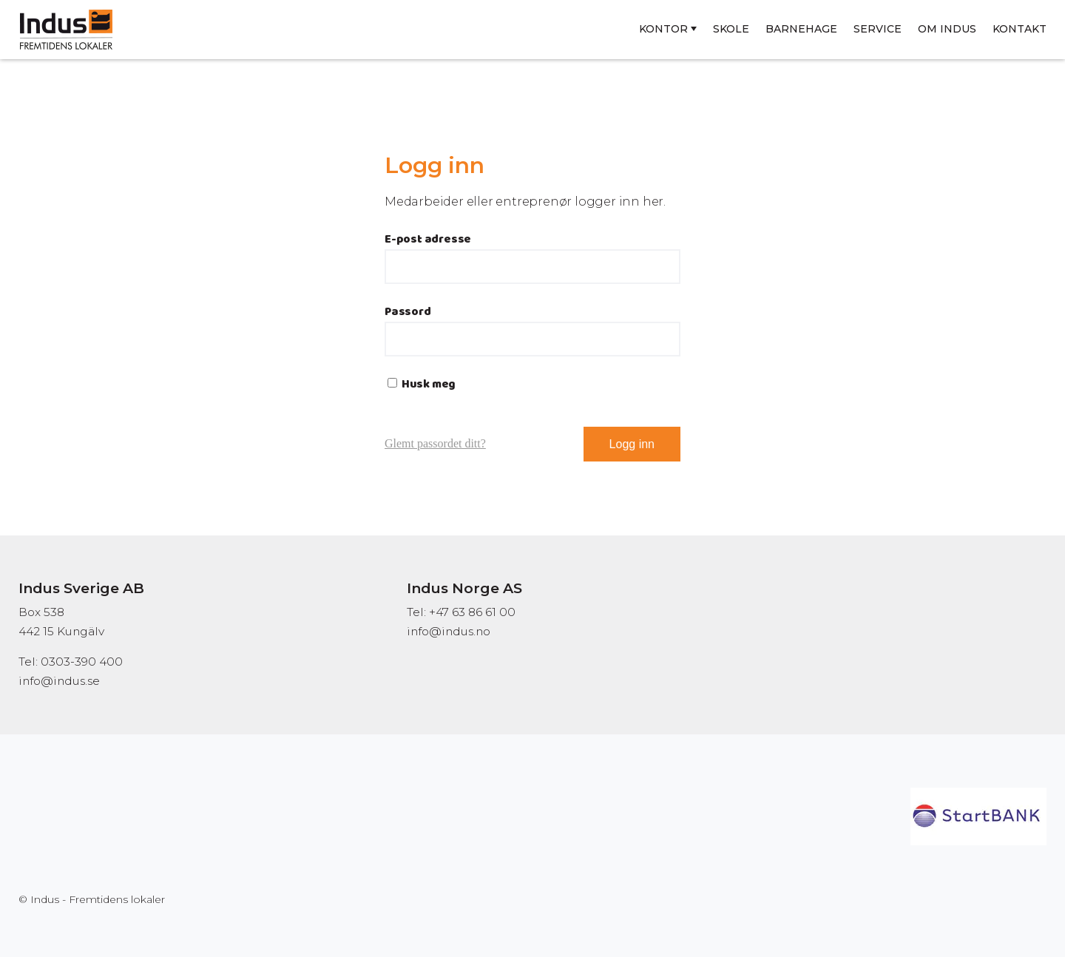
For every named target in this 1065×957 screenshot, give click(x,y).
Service (877, 28)
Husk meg (422, 384)
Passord (408, 311)
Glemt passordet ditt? (435, 443)
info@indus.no (448, 631)
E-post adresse (428, 239)
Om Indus (947, 28)
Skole (731, 28)
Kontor (663, 28)
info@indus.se (59, 681)
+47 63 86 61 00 (472, 612)
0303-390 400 (82, 662)
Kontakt (1020, 28)
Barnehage (801, 28)
